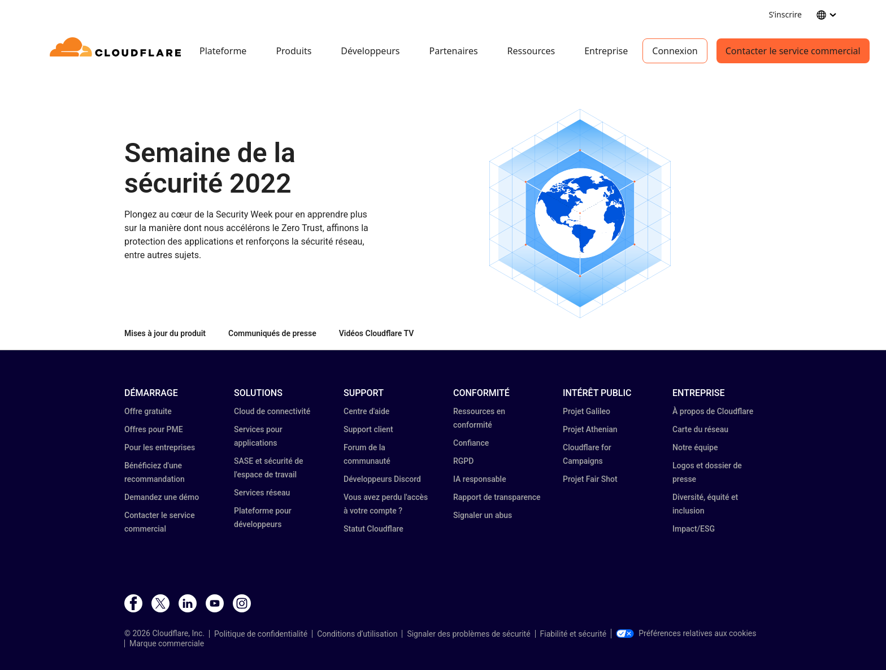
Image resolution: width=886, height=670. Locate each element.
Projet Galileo (586, 411)
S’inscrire (785, 14)
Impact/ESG (693, 528)
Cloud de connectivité (272, 411)
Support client (368, 429)
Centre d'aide (366, 411)
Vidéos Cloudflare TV (376, 333)
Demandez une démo (161, 497)
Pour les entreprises (159, 447)
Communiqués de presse (272, 333)
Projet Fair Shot (590, 479)
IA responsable (479, 479)
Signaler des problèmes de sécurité (468, 634)
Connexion (674, 51)
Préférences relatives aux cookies (686, 633)
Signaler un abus (482, 515)
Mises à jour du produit (165, 333)
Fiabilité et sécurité (573, 634)
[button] (580, 213)
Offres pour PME (153, 429)
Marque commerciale (166, 643)
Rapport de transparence (497, 497)
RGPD (463, 460)
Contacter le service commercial (793, 51)
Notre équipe (695, 447)
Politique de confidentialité (260, 634)
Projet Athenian (590, 429)
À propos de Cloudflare (712, 411)
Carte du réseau (700, 429)
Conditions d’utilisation (357, 634)
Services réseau (262, 492)
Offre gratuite (148, 411)
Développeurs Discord (382, 479)
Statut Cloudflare (373, 528)
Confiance (471, 442)
